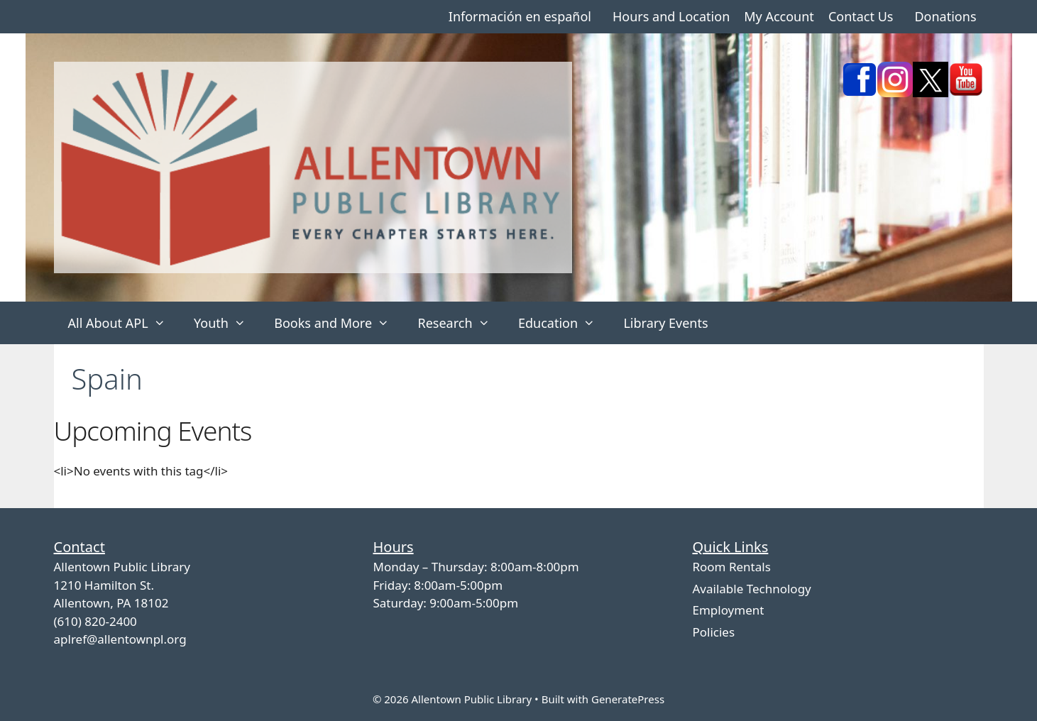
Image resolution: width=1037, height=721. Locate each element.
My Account (779, 16)
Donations (945, 16)
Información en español (520, 16)
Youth (227, 323)
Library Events (665, 322)
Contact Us (861, 16)
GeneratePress (627, 699)
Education (564, 323)
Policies (713, 632)
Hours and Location (671, 16)
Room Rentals (731, 566)
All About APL (124, 323)
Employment (728, 610)
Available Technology (751, 588)
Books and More (338, 323)
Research (460, 323)
